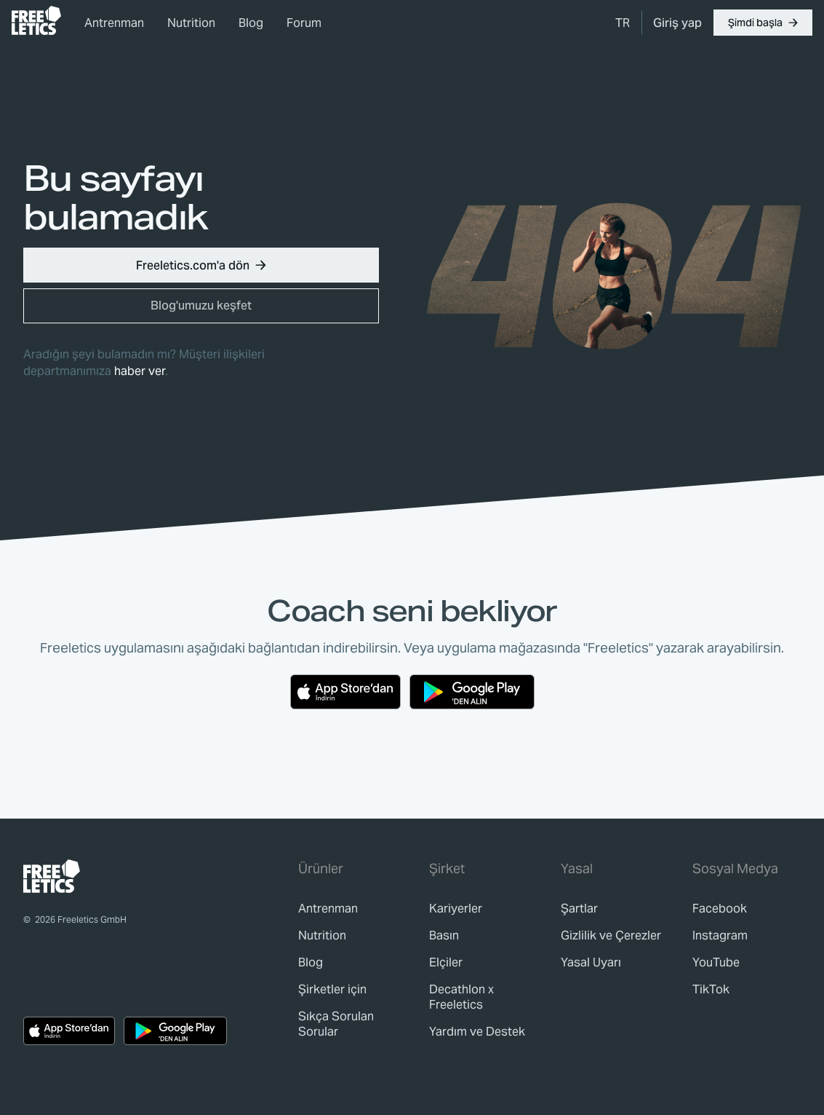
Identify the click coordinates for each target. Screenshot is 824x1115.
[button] (762, 22)
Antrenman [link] (114, 23)
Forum (304, 23)
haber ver (139, 371)
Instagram (720, 935)
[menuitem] (622, 22)
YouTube (716, 962)
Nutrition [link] (191, 23)
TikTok (710, 989)
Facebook (719, 908)
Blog (251, 23)
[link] (36, 20)
